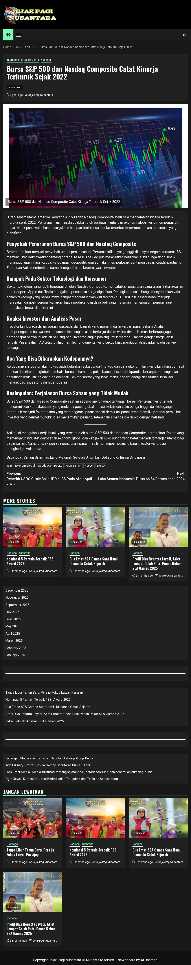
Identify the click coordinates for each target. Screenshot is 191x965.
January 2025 (15, 655)
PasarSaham (73, 465)
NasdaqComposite (50, 465)
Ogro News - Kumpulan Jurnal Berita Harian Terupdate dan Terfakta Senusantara (62, 779)
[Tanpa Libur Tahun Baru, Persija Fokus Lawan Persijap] (32, 818)
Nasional (46, 59)
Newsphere (126, 960)
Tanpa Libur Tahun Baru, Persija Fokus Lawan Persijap (44, 692)
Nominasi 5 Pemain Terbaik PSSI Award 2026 (31, 561)
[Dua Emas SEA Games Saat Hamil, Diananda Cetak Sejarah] (95, 527)
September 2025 (17, 605)
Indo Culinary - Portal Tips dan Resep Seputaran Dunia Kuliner (48, 765)
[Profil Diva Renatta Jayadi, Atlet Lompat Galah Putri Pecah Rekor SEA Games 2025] (158, 527)
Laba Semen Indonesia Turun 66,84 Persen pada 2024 (140, 476)
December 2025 (17, 590)
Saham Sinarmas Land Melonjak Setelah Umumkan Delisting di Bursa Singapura (84, 457)
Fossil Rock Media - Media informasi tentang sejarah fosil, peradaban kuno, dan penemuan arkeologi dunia (79, 772)
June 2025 (13, 619)
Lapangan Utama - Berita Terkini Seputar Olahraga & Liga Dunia (49, 758)
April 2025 (13, 634)
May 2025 (12, 626)
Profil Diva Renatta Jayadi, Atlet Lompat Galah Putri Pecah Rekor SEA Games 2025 (156, 563)
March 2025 (14, 641)
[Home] (8, 35)
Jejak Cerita (31, 59)
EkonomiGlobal (25, 465)
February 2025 (16, 648)
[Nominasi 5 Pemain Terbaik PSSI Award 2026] (32, 527)
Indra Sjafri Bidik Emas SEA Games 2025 (35, 721)
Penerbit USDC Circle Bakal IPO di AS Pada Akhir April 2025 (51, 478)
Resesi (89, 465)
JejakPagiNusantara (40, 94)
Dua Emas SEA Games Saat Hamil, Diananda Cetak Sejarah (94, 561)
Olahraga (24, 552)
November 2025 (17, 598)
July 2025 (12, 612)
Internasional (15, 59)
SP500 (101, 465)
